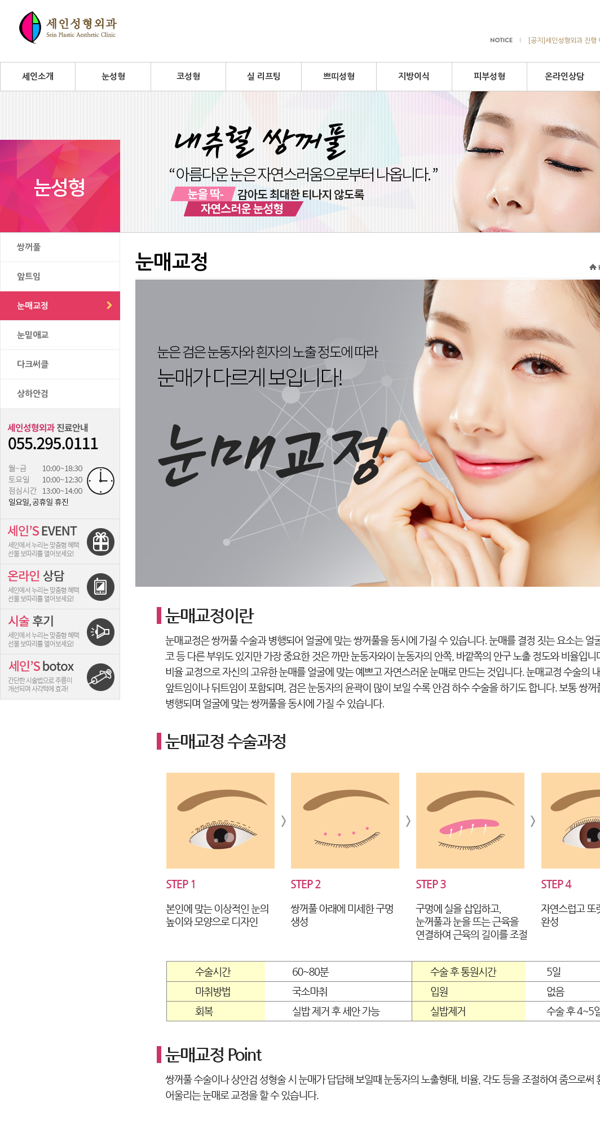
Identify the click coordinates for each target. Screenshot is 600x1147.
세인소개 (38, 76)
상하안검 (32, 393)
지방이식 (414, 76)
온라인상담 (564, 76)
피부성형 (489, 76)
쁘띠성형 (339, 76)
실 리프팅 (264, 76)
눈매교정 (32, 306)
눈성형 (113, 76)
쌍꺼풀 (29, 247)
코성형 (188, 76)
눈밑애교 (32, 335)
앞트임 (29, 276)
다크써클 (32, 364)
